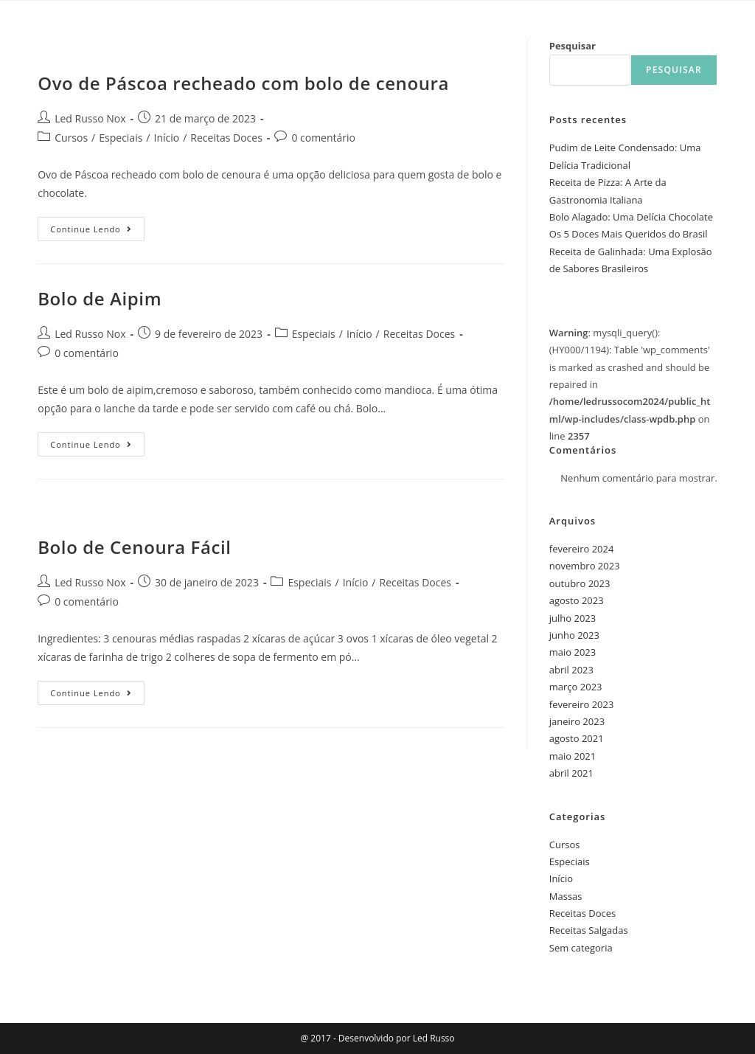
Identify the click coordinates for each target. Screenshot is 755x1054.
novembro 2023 (584, 565)
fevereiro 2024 (581, 548)
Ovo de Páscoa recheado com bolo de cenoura (243, 83)
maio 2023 (572, 652)
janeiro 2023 (577, 721)
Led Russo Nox (90, 118)
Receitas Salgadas (588, 930)
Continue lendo (97, 226)
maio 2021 (572, 756)
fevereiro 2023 (581, 704)
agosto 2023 (576, 600)
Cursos (71, 138)
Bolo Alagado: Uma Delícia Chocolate (631, 216)
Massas (565, 896)
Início (167, 138)
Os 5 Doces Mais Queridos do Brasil (628, 233)
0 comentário (323, 138)
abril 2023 (571, 669)
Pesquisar (572, 45)
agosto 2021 (576, 738)
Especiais (120, 138)
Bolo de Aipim (99, 298)
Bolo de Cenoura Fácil (134, 547)
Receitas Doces (226, 138)
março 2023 (575, 686)
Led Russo (433, 1038)
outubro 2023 (579, 583)
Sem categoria (581, 947)
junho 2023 (574, 635)
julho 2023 (572, 618)
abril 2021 (571, 773)
